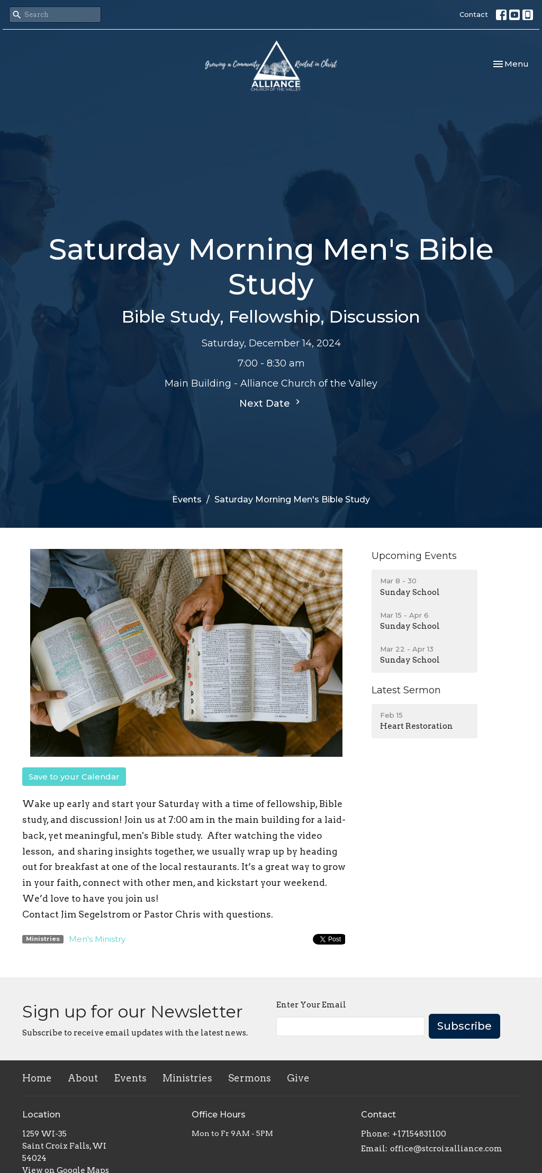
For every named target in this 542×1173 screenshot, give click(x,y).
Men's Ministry (97, 939)
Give (298, 1078)
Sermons (249, 1078)
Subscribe (464, 1026)
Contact (473, 14)
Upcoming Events (414, 556)
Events (187, 499)
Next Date (271, 403)
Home (37, 1078)
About (83, 1078)
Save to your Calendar (74, 777)
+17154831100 (419, 1134)
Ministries (187, 1078)
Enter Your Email (311, 1005)
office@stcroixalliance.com (446, 1148)
